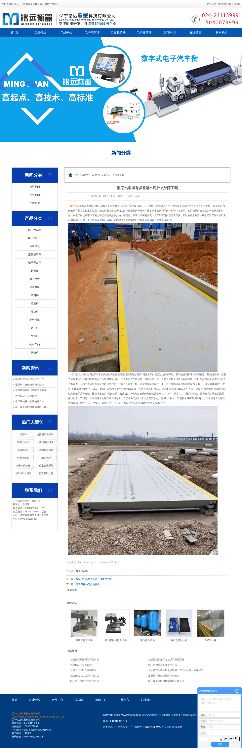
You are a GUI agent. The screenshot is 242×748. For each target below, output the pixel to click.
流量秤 (35, 303)
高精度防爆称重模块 (116, 640)
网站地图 (222, 4)
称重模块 (34, 246)
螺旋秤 (35, 311)
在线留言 (196, 32)
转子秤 (35, 327)
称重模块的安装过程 (26, 395)
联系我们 (221, 32)
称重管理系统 (46, 465)
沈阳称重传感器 (23, 473)
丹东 (163, 726)
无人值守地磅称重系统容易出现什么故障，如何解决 (175, 670)
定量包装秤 (118, 32)
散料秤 (35, 295)
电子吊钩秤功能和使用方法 (29, 401)
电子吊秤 (34, 278)
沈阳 (136, 726)
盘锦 (158, 726)
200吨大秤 (210, 640)
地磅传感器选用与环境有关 (84, 659)
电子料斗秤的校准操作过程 (29, 384)
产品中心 (66, 32)
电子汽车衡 (92, 32)
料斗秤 (23, 434)
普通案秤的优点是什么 (88, 584)
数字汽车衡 (82, 571)
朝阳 (174, 726)
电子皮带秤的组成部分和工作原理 (166, 681)
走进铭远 (40, 32)
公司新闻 (34, 186)
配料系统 (34, 319)
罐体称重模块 (147, 640)
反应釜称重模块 (84, 640)
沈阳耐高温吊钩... (46, 434)
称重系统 (34, 287)
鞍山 (147, 726)
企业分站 (211, 4)
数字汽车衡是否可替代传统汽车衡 (94, 579)
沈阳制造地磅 (46, 450)
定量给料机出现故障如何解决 (30, 390)
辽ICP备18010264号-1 (115, 720)
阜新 (180, 726)
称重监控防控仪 (179, 640)
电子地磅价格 (23, 465)
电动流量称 (23, 457)
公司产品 (34, 344)
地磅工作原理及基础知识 (83, 670)
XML (237, 4)
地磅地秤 (46, 457)
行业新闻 (34, 194)
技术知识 (34, 202)
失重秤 (35, 336)
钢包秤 (35, 352)
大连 (141, 726)
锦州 (169, 726)
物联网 (79, 699)
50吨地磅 (23, 450)
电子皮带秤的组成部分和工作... (31, 407)
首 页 (14, 32)
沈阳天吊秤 (23, 442)
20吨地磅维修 (46, 442)
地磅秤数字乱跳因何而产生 (29, 379)
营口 (152, 726)
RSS (231, 4)
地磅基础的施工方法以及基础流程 (166, 659)
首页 (14, 699)
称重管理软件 (46, 473)
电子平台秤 (34, 262)
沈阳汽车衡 (189, 715)
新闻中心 (170, 32)
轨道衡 (35, 270)
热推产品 (108, 726)
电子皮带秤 (144, 32)
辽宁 (131, 726)
